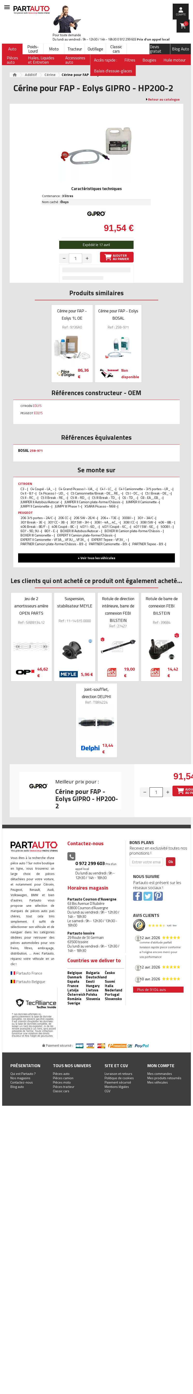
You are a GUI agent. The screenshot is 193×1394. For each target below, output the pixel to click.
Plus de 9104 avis (151, 989)
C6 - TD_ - (129, 497)
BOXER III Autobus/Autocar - (80, 530)
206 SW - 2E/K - (85, 517)
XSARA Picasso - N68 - (101, 506)
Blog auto (17, 1086)
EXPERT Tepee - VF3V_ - (110, 539)
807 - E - (50, 530)
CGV (107, 1090)
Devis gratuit (155, 49)
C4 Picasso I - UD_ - (53, 493)
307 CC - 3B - (57, 522)
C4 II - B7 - (28, 493)
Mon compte (160, 1065)
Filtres (129, 60)
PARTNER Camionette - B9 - (109, 543)
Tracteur (74, 49)
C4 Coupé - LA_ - (42, 488)
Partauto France (26, 973)
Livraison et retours (118, 1073)
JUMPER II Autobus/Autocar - (41, 501)
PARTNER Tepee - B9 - (148, 543)
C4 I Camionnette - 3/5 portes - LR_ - (145, 488)
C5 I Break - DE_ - (158, 493)
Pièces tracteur (63, 1086)
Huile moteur (175, 60)
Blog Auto (180, 49)
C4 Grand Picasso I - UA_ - (78, 488)
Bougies (149, 60)
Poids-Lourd (33, 49)
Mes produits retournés (164, 1077)
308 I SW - (147, 522)
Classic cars (116, 49)
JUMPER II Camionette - (142, 501)
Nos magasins (20, 1077)
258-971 (36, 450)
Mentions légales (117, 1086)
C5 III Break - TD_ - (105, 497)
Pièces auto (61, 1073)
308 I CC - (130, 522)
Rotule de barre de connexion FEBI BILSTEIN (162, 606)
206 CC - (64, 517)
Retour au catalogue (164, 99)
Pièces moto (62, 1082)
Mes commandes (159, 1073)
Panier (186, 23)
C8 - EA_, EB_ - (152, 497)
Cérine (50, 74)
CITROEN (25, 483)
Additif (31, 74)
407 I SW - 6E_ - (145, 526)
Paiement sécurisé (118, 1082)
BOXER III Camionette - (37, 535)
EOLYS (37, 405)
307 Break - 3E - (32, 522)
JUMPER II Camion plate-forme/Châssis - (93, 501)
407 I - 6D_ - (89, 526)
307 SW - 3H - (80, 522)
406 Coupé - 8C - (64, 526)
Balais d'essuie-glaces (113, 71)
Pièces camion (63, 1077)
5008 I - (167, 526)
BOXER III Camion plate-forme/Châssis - (134, 530)
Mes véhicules (157, 1082)
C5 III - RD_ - (80, 497)
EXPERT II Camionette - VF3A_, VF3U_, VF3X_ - (54, 539)
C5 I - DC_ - (134, 493)
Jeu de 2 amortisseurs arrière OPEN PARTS (31, 606)
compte (181, 14)
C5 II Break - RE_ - (54, 497)
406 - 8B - (166, 522)
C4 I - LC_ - (107, 488)
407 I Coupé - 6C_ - (116, 526)
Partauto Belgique (28, 981)
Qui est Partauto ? (23, 1073)
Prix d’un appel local (153, 39)
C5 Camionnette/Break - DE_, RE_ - (96, 493)
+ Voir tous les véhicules (96, 557)
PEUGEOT (25, 512)
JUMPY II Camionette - (36, 506)
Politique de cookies (119, 1077)
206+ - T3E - (109, 517)
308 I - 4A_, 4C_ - (107, 522)
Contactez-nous (21, 1082)
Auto (12, 49)
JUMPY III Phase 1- (68, 506)
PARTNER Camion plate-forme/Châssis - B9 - (53, 543)
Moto (54, 49)
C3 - (24, 488)
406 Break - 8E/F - (34, 526)
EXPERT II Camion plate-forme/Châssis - (86, 535)
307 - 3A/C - (146, 517)
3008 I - (128, 517)
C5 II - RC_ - (29, 497)
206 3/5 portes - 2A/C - (38, 517)
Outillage (95, 49)
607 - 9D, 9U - (31, 530)
